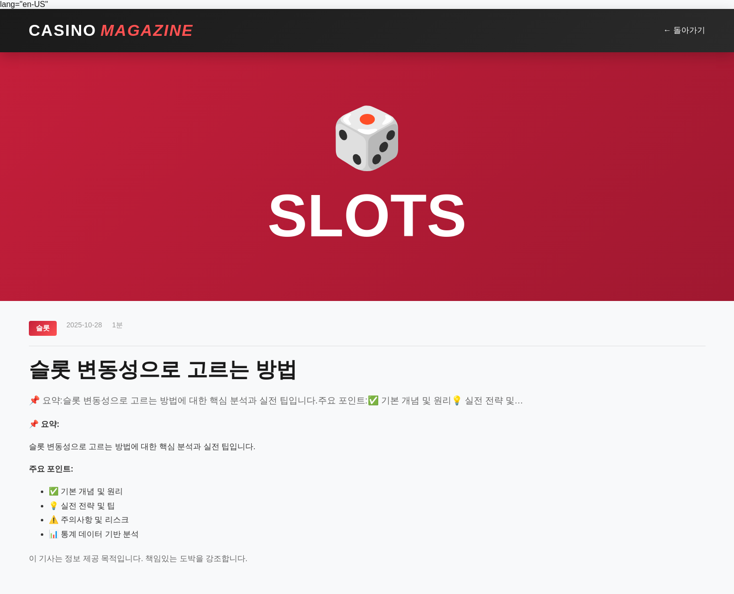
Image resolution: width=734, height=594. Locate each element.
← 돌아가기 (684, 30)
